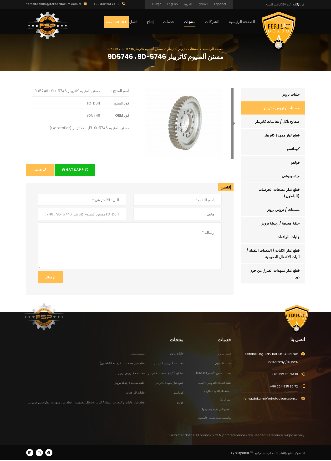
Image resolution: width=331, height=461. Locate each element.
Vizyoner (242, 453)
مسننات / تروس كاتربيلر (282, 107)
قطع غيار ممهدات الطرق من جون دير (275, 273)
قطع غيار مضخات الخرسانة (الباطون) (279, 193)
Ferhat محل (116, 22)
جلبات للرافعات (288, 236)
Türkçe (156, 4)
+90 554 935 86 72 (284, 390)
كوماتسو (293, 148)
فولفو (295, 162)
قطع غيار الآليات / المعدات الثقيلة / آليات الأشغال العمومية (273, 253)
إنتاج (150, 22)
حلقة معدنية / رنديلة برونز (281, 223)
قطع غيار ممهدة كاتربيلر (282, 135)
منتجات (189, 22)
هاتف (39, 169)
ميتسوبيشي (291, 175)
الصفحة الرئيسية (242, 22)
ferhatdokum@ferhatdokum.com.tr (53, 4)
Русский (203, 4)
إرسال (50, 277)
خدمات (168, 22)
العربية (188, 4)
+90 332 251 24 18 (285, 378)
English (172, 4)
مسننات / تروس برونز (283, 209)
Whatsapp (75, 169)
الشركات (212, 22)
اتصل (133, 22)
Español (220, 4)
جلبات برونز (291, 94)
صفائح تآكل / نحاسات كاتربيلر (277, 121)
